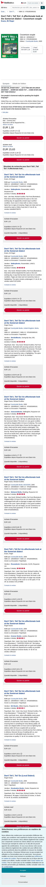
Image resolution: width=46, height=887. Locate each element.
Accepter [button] (23, 870)
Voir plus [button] (5, 112)
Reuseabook (15, 564)
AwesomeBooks (16, 412)
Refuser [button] (23, 876)
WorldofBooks (16, 337)
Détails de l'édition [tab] (19, 84)
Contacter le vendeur (10, 213)
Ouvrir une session (33, 3)
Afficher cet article (8, 124)
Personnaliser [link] (23, 882)
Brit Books (14, 706)
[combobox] (26, 7)
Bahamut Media (16, 492)
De (25, 48)
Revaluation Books (17, 788)
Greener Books (16, 636)
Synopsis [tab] (6, 84)
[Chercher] (43, 7)
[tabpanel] (22, 100)
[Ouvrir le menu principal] (5, 7)
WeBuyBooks (15, 189)
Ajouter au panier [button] (23, 138)
